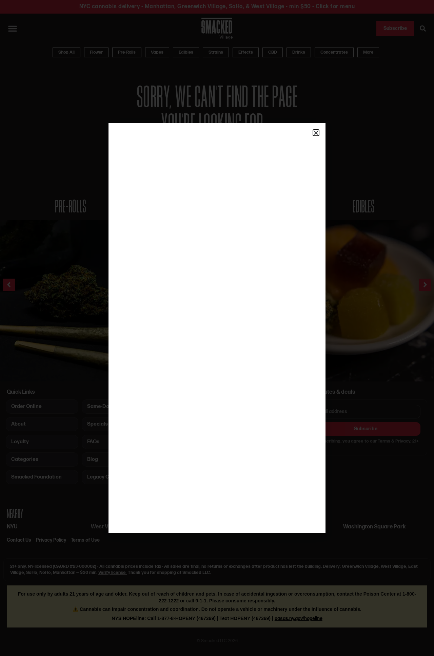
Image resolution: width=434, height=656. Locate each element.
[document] (217, 328)
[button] (316, 132)
